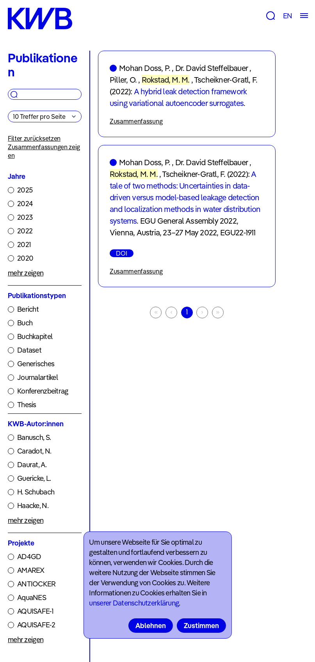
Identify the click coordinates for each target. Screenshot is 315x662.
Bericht (28, 309)
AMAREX (30, 570)
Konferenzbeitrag (42, 391)
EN (287, 15)
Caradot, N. (34, 451)
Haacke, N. (32, 505)
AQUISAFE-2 (36, 624)
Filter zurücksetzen (34, 138)
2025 (24, 189)
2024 (25, 203)
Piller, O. (123, 80)
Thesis (26, 404)
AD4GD (29, 556)
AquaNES (31, 597)
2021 (24, 244)
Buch (24, 322)
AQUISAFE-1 (35, 611)
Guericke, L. (34, 478)
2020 (25, 258)
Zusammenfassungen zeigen (44, 151)
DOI (121, 253)
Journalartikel (37, 377)
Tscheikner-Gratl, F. (225, 80)
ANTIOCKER (36, 583)
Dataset (29, 350)
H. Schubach (35, 491)
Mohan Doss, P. (144, 68)
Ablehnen (150, 625)
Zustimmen (201, 625)
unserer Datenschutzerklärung (134, 602)
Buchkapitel (34, 336)
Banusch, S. (34, 437)
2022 (24, 230)
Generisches (35, 363)
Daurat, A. (31, 464)
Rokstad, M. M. (166, 80)
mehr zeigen (25, 272)
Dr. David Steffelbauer (211, 68)
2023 (24, 217)
